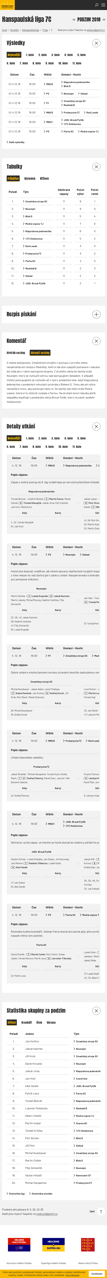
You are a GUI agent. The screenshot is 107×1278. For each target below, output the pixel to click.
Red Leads (92, 112)
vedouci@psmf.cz (96, 30)
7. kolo (24, 63)
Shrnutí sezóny (40, 353)
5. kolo (81, 55)
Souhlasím (96, 1274)
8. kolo (37, 63)
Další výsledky (16, 142)
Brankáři (26, 1022)
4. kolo (68, 55)
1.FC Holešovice (72, 124)
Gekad (84, 93)
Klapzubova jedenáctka (77, 82)
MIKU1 (49, 122)
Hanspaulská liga (30, 30)
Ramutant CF (83, 1175)
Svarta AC (81, 1123)
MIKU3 (49, 112)
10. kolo (63, 63)
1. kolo (30, 55)
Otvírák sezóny (16, 353)
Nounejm (69, 93)
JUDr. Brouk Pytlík (74, 120)
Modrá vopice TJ (90, 131)
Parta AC (69, 131)
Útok (39, 1022)
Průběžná (13, 178)
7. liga (45, 30)
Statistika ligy (17, 1193)
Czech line (81, 1078)
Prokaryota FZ (72, 112)
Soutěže (14, 30)
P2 (47, 93)
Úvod (4, 30)
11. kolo (76, 63)
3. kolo (55, 55)
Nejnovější (14, 55)
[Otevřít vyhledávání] (96, 5)
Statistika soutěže (42, 1193)
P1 (47, 103)
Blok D (67, 86)
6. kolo (11, 63)
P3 (47, 131)
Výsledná (29, 178)
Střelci (12, 1022)
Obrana (51, 1022)
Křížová (44, 178)
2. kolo (42, 55)
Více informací (72, 1275)
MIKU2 (49, 84)
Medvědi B (69, 105)
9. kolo (49, 63)
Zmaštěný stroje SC (75, 101)
